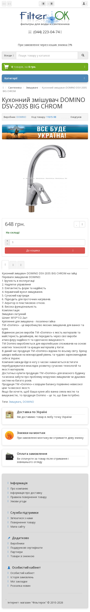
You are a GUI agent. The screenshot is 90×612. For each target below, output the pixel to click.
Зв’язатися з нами (21, 518)
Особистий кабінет (22, 573)
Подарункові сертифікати (26, 547)
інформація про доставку (26, 493)
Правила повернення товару (28, 497)
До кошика (33, 250)
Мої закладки (18, 581)
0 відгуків (76, 117)
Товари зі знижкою (22, 556)
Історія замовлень (22, 577)
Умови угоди (18, 501)
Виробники (17, 543)
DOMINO (21, 117)
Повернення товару (22, 522)
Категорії (44, 78)
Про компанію (19, 488)
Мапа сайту (17, 526)
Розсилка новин (20, 585)
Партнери (16, 552)
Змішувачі (15, 401)
